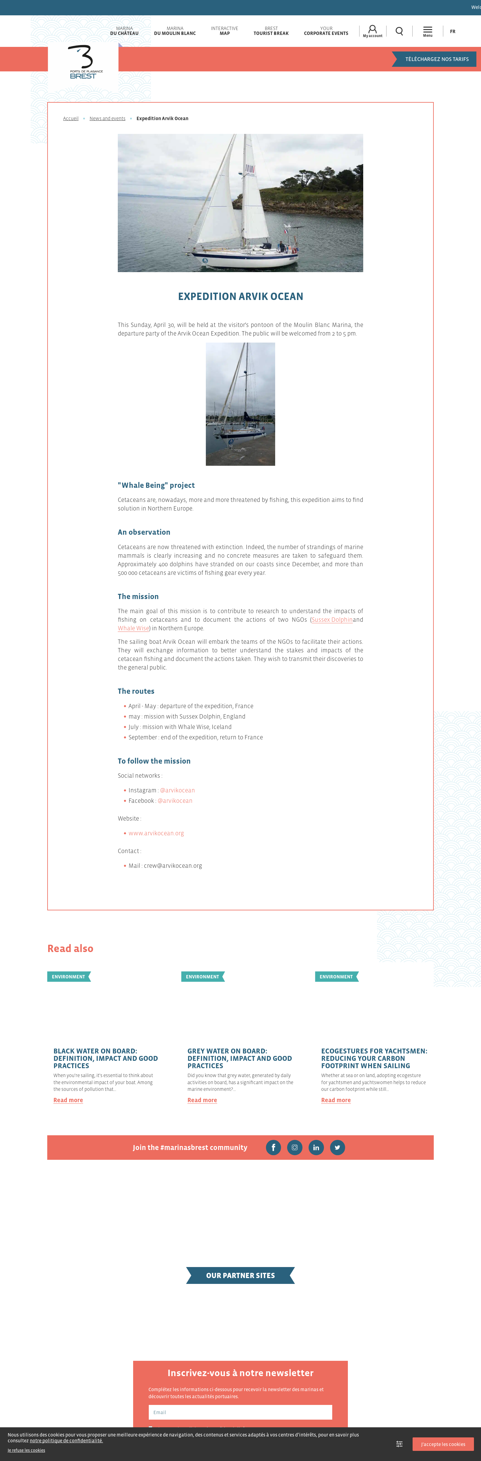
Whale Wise (133, 628)
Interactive (224, 31)
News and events (107, 118)
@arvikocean (177, 790)
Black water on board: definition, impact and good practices (105, 1058)
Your (326, 31)
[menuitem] (453, 31)
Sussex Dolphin (332, 619)
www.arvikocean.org (156, 833)
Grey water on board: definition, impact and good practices (239, 1058)
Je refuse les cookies (26, 1450)
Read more (68, 1100)
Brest (271, 31)
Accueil (71, 118)
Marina (124, 31)
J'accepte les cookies (443, 1444)
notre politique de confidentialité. (66, 1440)
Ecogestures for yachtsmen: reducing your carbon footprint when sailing (374, 1058)
